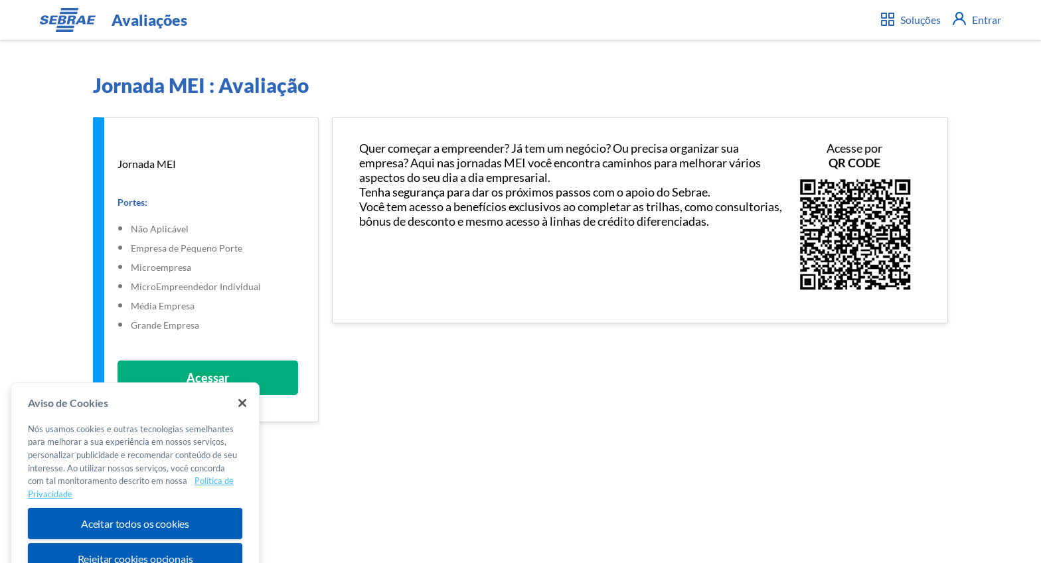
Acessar (208, 377)
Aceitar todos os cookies (135, 531)
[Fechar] (242, 411)
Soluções (911, 19)
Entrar (977, 19)
